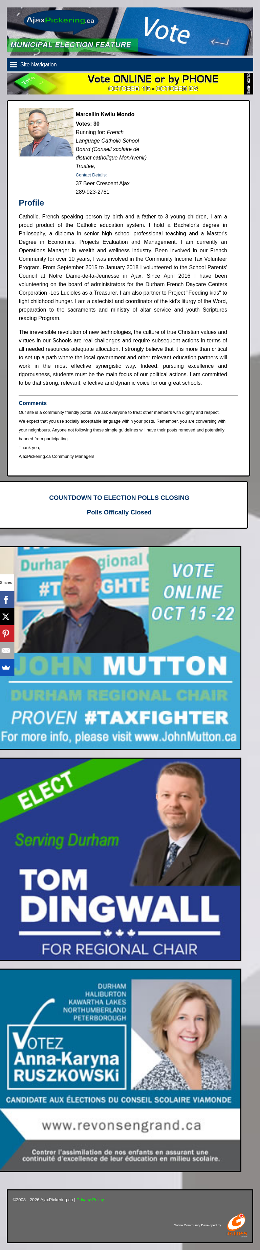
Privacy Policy (90, 1199)
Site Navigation (38, 64)
